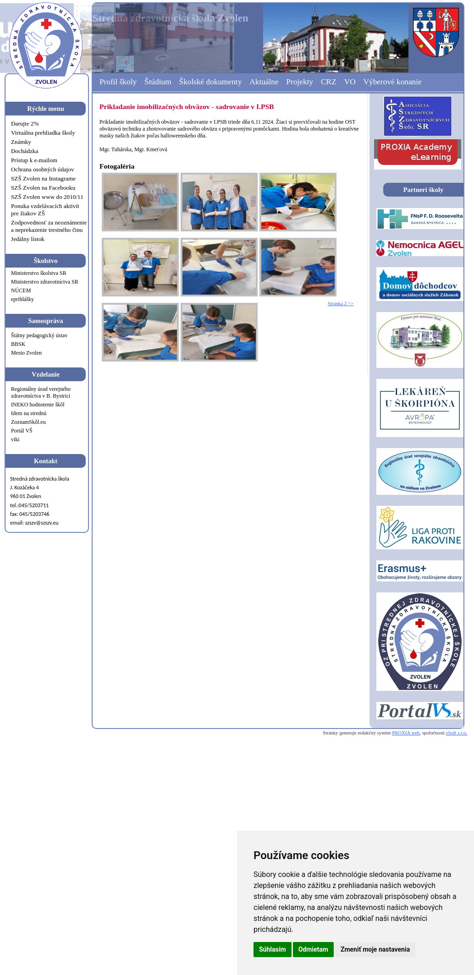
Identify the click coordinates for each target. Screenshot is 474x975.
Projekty (300, 81)
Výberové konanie (393, 81)
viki (15, 439)
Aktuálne (263, 81)
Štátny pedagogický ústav (39, 335)
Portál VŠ (22, 430)
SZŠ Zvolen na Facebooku (43, 187)
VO (350, 81)
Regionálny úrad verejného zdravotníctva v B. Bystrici (41, 392)
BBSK (18, 344)
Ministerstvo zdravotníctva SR (44, 282)
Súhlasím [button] (272, 949)
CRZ (328, 81)
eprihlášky (22, 299)
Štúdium (157, 81)
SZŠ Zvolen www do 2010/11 (47, 196)
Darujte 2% (25, 123)
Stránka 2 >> (340, 303)
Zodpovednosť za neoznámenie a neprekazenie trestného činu (49, 226)
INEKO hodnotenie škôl (38, 404)
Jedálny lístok (27, 239)
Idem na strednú (28, 413)
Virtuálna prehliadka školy (43, 132)
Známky (21, 141)
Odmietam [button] (313, 949)
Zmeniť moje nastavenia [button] (375, 949)
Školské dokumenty (210, 81)
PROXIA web (405, 732)
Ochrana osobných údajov (42, 169)
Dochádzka (24, 151)
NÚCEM (21, 290)
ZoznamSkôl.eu (28, 422)
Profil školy (118, 81)
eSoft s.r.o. (456, 732)
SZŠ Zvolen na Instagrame (43, 178)
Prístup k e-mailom (34, 160)
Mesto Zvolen (26, 353)
